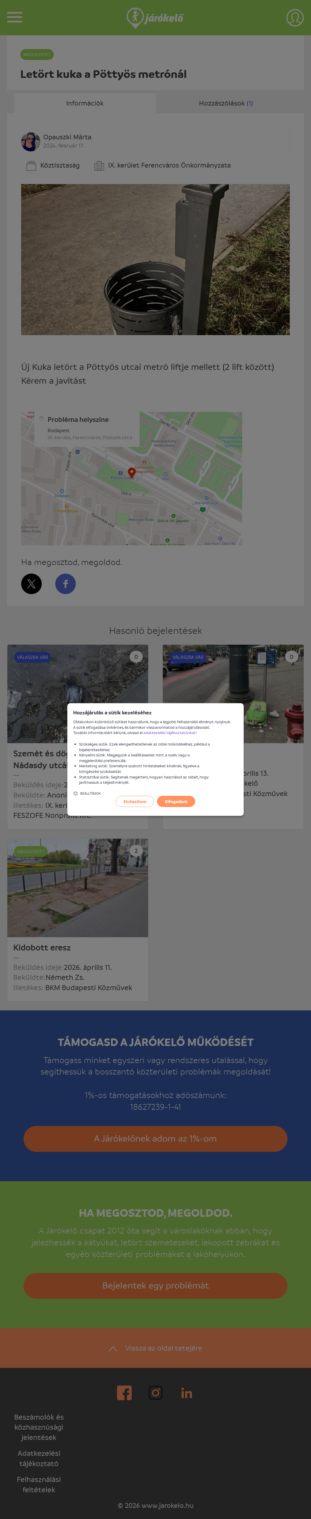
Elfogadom (176, 801)
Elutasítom (135, 801)
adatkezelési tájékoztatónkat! (170, 732)
